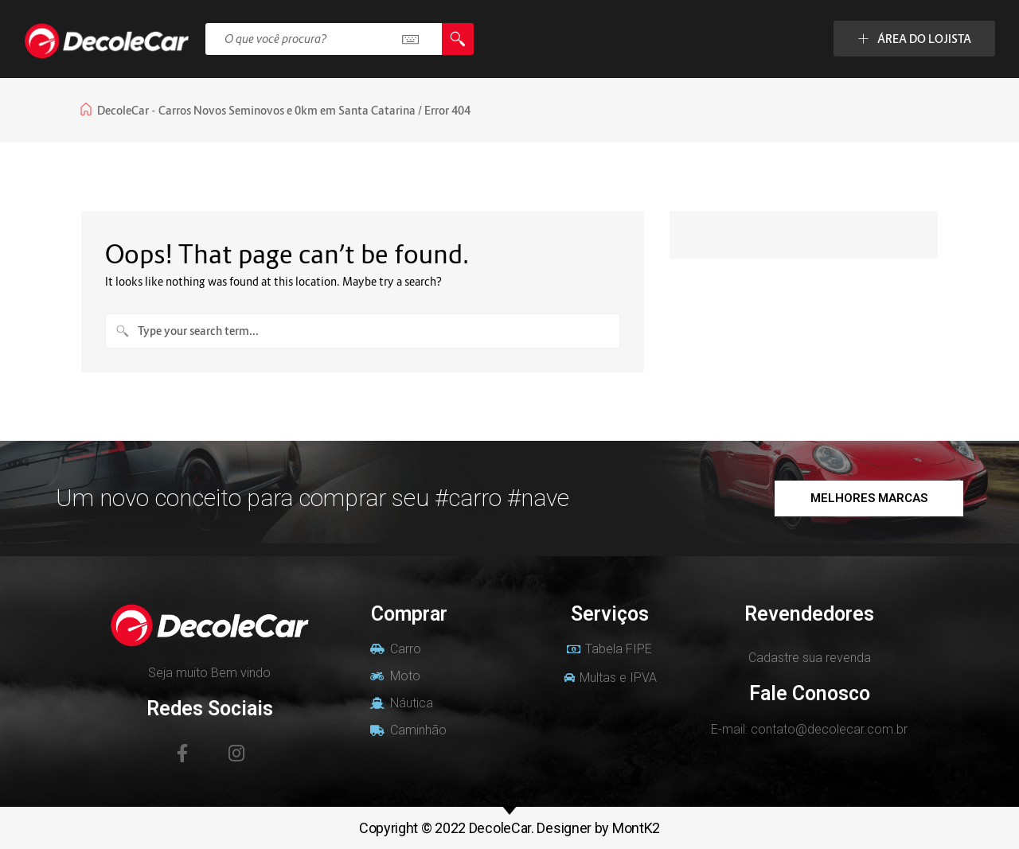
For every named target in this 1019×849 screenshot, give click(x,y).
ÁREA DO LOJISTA (914, 38)
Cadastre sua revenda (809, 657)
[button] (869, 498)
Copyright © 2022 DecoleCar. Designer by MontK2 (509, 828)
